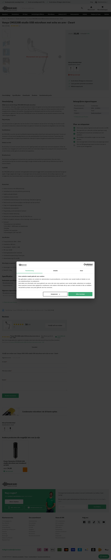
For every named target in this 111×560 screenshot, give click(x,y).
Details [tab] (55, 270)
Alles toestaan (80, 294)
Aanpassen (55, 294)
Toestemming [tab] (29, 270)
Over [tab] (81, 270)
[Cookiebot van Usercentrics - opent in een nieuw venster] (85, 265)
